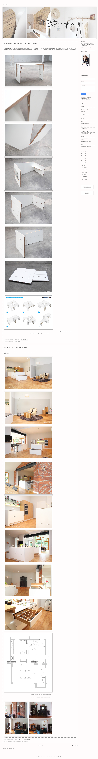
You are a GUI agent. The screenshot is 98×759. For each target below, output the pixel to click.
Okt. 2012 (84, 167)
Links (82, 113)
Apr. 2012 (84, 174)
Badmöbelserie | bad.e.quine (86, 109)
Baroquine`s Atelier (84, 120)
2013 (84, 160)
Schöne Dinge (17, 341)
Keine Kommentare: (17, 739)
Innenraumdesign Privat (18, 741)
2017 (84, 153)
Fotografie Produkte (10, 341)
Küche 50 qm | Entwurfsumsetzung (16, 347)
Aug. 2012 (84, 169)
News (82, 103)
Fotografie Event (84, 125)
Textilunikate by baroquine (86, 146)
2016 (84, 155)
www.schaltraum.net (47, 333)
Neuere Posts (6, 745)
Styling (82, 144)
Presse (82, 106)
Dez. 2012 (84, 163)
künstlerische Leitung (85, 138)
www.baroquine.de (68, 331)
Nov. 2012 (84, 165)
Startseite (40, 745)
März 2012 (84, 176)
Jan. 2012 (84, 179)
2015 (84, 157)
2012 (84, 162)
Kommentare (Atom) (10, 748)
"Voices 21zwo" (68, 49)
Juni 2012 (84, 170)
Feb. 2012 (84, 177)
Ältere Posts (75, 745)
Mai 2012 (84, 172)
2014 (84, 158)
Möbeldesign (25, 741)
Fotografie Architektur (85, 123)
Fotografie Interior (10, 741)
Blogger (60, 756)
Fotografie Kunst (84, 128)
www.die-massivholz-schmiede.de (40, 697)
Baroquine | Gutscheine (85, 104)
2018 (84, 151)
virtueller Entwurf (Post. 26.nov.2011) (31, 352)
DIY (82, 121)
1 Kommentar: (16, 339)
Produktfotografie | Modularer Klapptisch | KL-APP (20, 43)
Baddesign (83, 118)
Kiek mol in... (83, 136)
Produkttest (83, 111)
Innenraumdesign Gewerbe (86, 133)
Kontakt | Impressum (85, 114)
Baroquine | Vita (84, 108)
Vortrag (82, 147)
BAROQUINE (5, 4)
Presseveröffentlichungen (86, 141)
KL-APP (10, 48)
